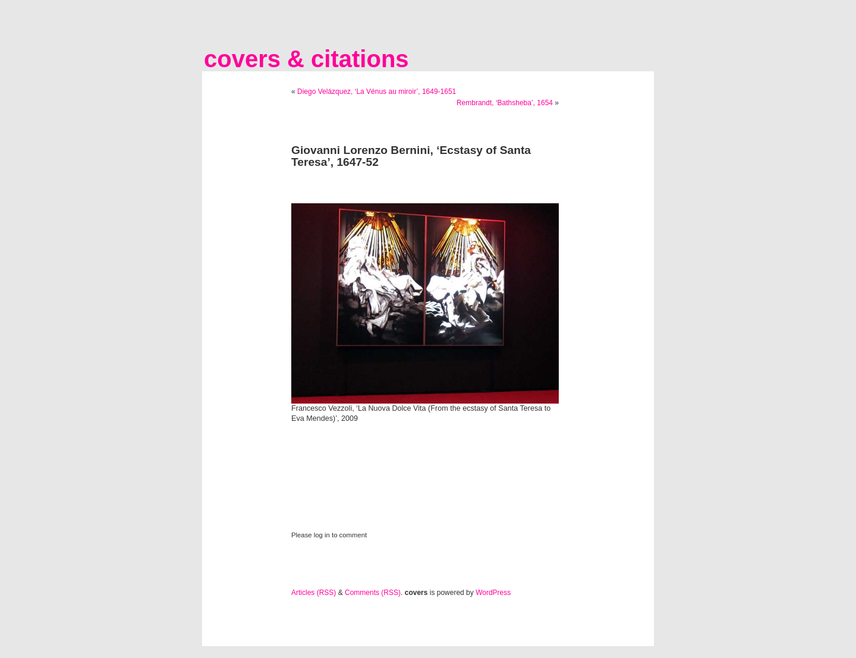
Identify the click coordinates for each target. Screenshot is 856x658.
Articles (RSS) (313, 592)
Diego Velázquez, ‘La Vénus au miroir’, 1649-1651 (376, 91)
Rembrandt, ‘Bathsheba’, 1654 (505, 103)
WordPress (493, 592)
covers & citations (306, 59)
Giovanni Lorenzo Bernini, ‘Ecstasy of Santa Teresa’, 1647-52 (411, 156)
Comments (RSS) (373, 592)
